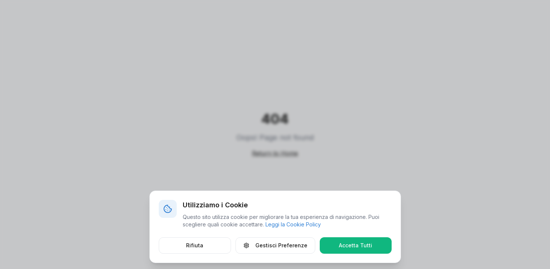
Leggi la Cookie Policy (293, 224)
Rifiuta (194, 245)
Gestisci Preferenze (275, 245)
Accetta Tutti (355, 245)
